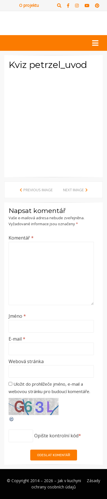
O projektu (29, 5)
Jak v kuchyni (69, 480)
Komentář (21, 238)
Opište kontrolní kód (56, 435)
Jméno (17, 316)
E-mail (17, 339)
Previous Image (38, 189)
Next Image (73, 189)
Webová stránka (26, 361)
